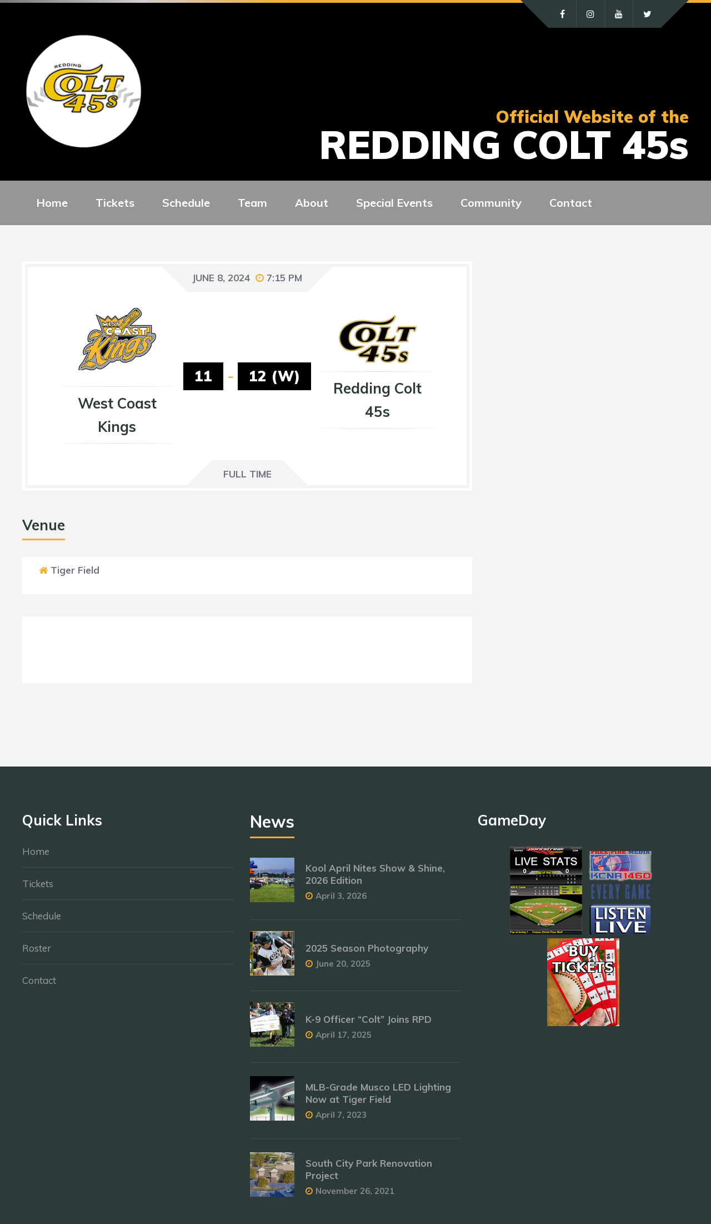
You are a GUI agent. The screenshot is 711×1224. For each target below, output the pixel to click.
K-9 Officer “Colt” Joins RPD (369, 1019)
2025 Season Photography (367, 948)
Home (35, 851)
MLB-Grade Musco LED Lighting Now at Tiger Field (378, 1093)
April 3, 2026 (341, 895)
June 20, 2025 (343, 963)
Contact (39, 980)
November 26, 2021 (355, 1191)
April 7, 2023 (341, 1114)
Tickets (37, 883)
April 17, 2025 (344, 1034)
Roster (36, 948)
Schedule (41, 916)
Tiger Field (75, 570)
